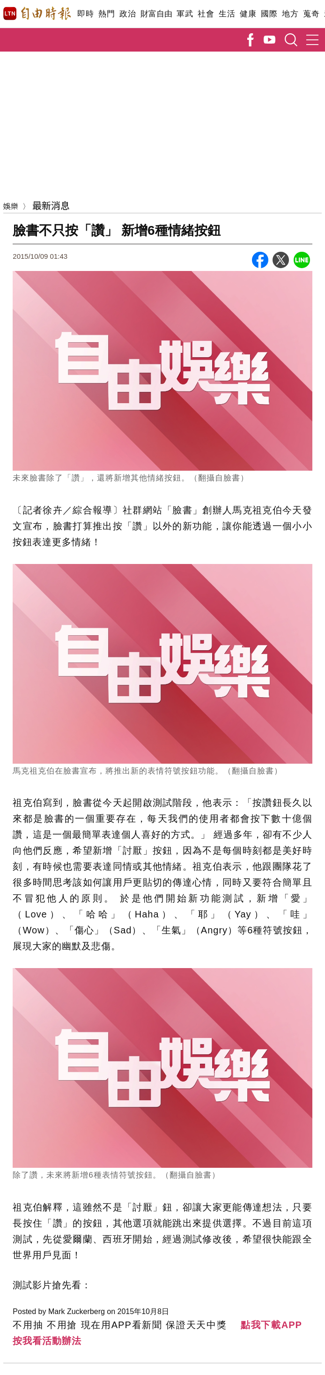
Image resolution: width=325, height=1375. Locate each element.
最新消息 (51, 205)
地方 (290, 13)
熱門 (106, 13)
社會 (206, 13)
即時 (85, 13)
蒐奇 (311, 13)
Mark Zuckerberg (76, 1311)
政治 (127, 13)
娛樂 (10, 205)
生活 (227, 13)
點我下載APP (271, 1325)
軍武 (185, 13)
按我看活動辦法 (47, 1341)
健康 (248, 13)
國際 (269, 13)
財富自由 (156, 13)
